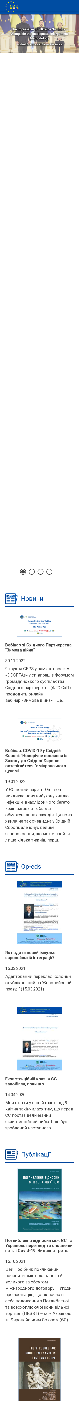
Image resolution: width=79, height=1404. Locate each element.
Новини (32, 598)
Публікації (36, 1154)
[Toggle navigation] (72, 3)
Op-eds (31, 866)
